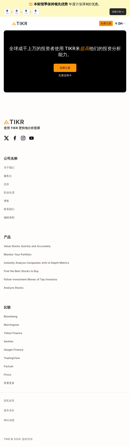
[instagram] (23, 138)
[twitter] (6, 138)
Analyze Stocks (13, 287)
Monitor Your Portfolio (17, 254)
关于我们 (9, 167)
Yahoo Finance (13, 333)
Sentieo (8, 341)
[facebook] (14, 138)
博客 (6, 200)
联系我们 (9, 209)
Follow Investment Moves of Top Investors (30, 279)
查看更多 (11, 382)
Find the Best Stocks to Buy (21, 271)
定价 (6, 184)
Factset (8, 366)
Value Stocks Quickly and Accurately (27, 246)
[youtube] (31, 138)
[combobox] (120, 23)
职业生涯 (9, 192)
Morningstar (11, 324)
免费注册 (106, 23)
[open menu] (7, 23)
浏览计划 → (118, 11)
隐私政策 (9, 400)
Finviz (7, 374)
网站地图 (9, 420)
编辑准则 (9, 217)
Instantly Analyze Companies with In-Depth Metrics (36, 262)
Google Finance (13, 349)
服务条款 (9, 410)
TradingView (12, 358)
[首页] (19, 23)
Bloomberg (10, 316)
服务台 (8, 175)
